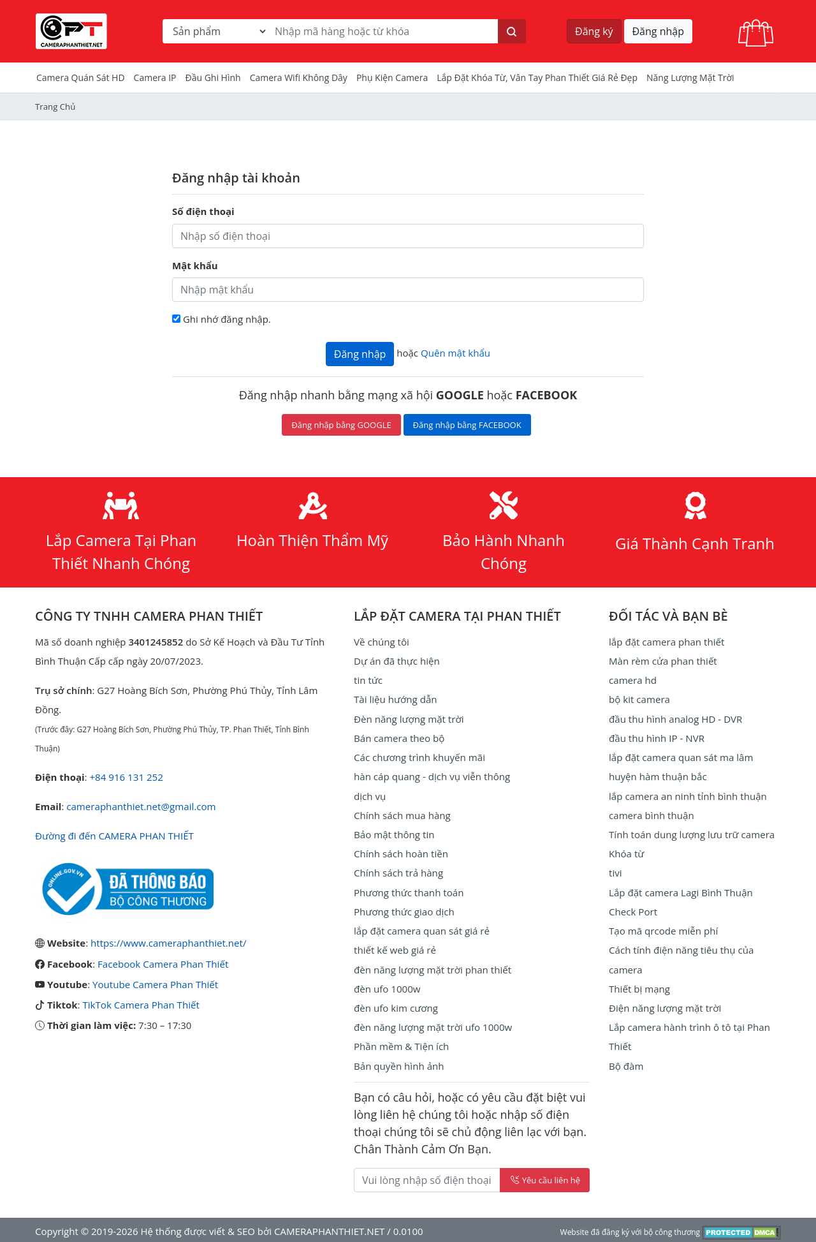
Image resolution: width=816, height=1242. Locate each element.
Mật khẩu (195, 265)
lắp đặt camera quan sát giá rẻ (421, 928)
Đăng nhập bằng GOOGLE (341, 425)
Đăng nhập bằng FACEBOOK (467, 425)
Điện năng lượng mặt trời (664, 1005)
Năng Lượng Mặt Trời (690, 77)
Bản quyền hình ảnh (399, 1062)
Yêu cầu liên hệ (544, 1177)
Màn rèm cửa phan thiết (663, 660)
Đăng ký (594, 31)
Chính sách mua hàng (402, 814)
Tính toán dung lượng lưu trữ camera (691, 833)
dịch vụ (370, 794)
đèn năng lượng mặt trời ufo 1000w (432, 1024)
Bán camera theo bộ (399, 737)
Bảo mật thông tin (394, 833)
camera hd (633, 680)
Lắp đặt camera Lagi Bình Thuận (680, 890)
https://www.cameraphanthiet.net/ (168, 942)
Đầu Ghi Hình (213, 77)
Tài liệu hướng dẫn (395, 699)
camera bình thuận (651, 814)
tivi (615, 871)
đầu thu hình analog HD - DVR (675, 718)
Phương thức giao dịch (404, 909)
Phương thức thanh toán (408, 890)
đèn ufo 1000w (387, 986)
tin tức (368, 680)
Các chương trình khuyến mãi (419, 756)
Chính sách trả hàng (398, 871)
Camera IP (155, 77)
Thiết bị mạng (639, 986)
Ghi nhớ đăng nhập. (227, 319)
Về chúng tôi (381, 641)
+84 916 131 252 (126, 777)
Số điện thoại (203, 211)
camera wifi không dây (298, 77)
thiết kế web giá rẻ (394, 948)
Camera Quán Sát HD (80, 77)
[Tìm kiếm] (512, 31)
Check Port (633, 909)
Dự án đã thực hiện (396, 660)
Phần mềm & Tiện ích (401, 1043)
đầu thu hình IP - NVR (656, 737)
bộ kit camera (639, 699)
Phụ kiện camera (392, 77)
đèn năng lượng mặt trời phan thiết (432, 967)
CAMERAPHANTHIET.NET (329, 1228)
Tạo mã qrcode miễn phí (663, 928)
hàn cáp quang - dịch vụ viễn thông (431, 775)
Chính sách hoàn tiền (401, 852)
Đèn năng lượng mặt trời (408, 718)
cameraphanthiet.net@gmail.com (140, 806)
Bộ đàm (626, 1062)
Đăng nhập (658, 31)
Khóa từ (626, 852)
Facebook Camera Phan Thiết (163, 963)
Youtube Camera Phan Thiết (154, 983)
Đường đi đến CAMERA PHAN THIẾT (114, 835)
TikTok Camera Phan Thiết (140, 1004)
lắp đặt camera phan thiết (666, 641)
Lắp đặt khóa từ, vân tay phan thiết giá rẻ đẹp (537, 77)
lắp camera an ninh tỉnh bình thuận (687, 794)
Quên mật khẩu (455, 352)
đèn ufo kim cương (395, 1005)
